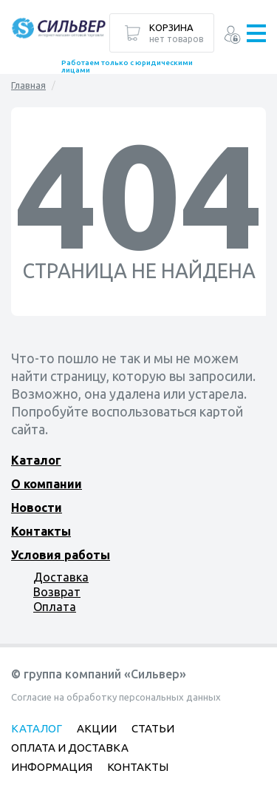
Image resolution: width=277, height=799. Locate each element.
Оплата (54, 606)
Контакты (41, 531)
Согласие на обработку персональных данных (116, 697)
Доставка (61, 577)
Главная (28, 85)
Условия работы (60, 555)
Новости (36, 507)
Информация (51, 767)
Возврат (57, 592)
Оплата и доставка (70, 747)
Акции (97, 728)
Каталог (36, 460)
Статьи (152, 728)
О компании (46, 483)
